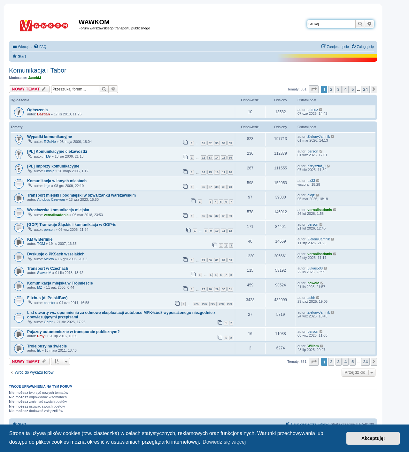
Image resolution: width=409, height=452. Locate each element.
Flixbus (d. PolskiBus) (47, 298)
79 (203, 260)
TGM (41, 243)
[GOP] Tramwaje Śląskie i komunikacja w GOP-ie (71, 224)
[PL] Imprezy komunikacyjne (53, 166)
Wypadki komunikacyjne (49, 137)
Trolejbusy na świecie (47, 346)
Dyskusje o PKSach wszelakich (55, 254)
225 (196, 304)
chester (49, 303)
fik (39, 350)
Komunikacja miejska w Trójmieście (60, 283)
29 (217, 289)
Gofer (48, 322)
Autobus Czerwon (51, 199)
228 (221, 304)
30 (223, 289)
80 (210, 260)
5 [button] (352, 89)
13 (210, 157)
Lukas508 (315, 268)
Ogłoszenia (37, 110)
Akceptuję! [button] (373, 438)
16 (230, 157)
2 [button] (331, 89)
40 (230, 187)
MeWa (49, 259)
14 (217, 157)
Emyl (41, 336)
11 (223, 230)
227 (213, 304)
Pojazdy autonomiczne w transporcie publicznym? (73, 332)
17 (223, 172)
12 (203, 157)
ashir (311, 298)
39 (223, 187)
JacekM (34, 78)
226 (204, 304)
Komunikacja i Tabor (37, 70)
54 (223, 143)
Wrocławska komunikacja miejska (58, 210)
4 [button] (345, 89)
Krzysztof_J (316, 166)
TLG (47, 156)
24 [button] (365, 89)
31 (230, 289)
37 (210, 187)
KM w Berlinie (39, 239)
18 (230, 172)
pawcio (313, 283)
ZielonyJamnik (318, 136)
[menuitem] (40, 47)
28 (210, 289)
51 (203, 143)
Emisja (49, 171)
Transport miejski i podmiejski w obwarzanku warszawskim (81, 195)
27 (203, 289)
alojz (311, 195)
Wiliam (313, 346)
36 (203, 187)
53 (217, 143)
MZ (39, 287)
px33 (311, 181)
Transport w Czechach (47, 268)
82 (223, 260)
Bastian (43, 114)
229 (229, 304)
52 (210, 143)
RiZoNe (50, 142)
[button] (314, 89)
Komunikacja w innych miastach (57, 181)
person (312, 151)
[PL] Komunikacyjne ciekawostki (57, 151)
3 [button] (338, 89)
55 (230, 143)
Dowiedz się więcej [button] (224, 442)
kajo (47, 186)
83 (230, 260)
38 (217, 187)
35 (203, 216)
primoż (312, 110)
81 (217, 260)
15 (223, 157)
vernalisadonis (56, 215)
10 (217, 230)
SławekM (44, 273)
